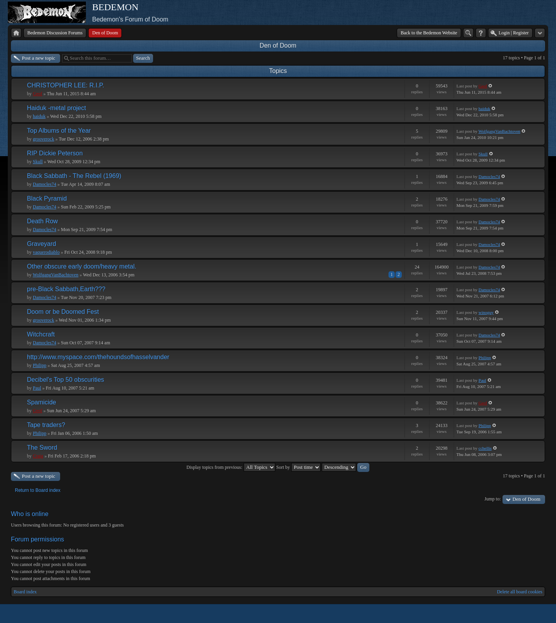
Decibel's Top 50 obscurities (65, 379)
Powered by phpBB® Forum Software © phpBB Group (533, 613)
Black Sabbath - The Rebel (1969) (74, 176)
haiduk (39, 116)
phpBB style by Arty (510, 613)
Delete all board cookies (519, 592)
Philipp (39, 365)
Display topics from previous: (231, 467)
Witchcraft (41, 334)
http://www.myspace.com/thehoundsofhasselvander (98, 357)
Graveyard (41, 243)
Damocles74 (44, 184)
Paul (37, 388)
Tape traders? (46, 425)
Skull (38, 161)
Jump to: (493, 499)
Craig (38, 456)
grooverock (43, 139)
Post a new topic (38, 58)
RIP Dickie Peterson (55, 153)
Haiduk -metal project (56, 108)
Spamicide (41, 402)
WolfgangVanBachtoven (499, 131)
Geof (37, 93)
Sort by (298, 467)
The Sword (42, 447)
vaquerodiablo (46, 252)
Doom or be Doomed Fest (63, 311)
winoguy (486, 312)
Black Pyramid (47, 198)
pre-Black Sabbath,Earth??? (66, 289)
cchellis (485, 448)
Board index (25, 592)
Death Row (42, 221)
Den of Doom (278, 45)
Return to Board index (38, 490)
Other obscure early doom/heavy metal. (81, 266)
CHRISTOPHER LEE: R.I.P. (65, 85)
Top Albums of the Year (59, 130)
